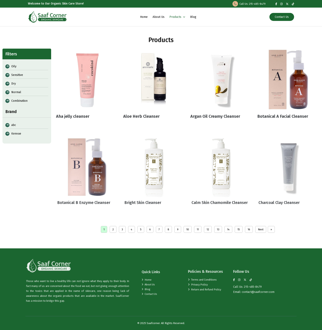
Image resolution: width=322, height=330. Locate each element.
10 (187, 229)
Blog (193, 17)
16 (249, 229)
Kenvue (13, 134)
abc (10, 125)
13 (218, 229)
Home (144, 17)
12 (208, 229)
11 (198, 229)
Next (260, 229)
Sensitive (14, 75)
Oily (10, 66)
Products (177, 17)
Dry (10, 84)
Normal (13, 92)
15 (238, 229)
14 (228, 229)
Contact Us (282, 17)
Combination (16, 101)
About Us (158, 17)
